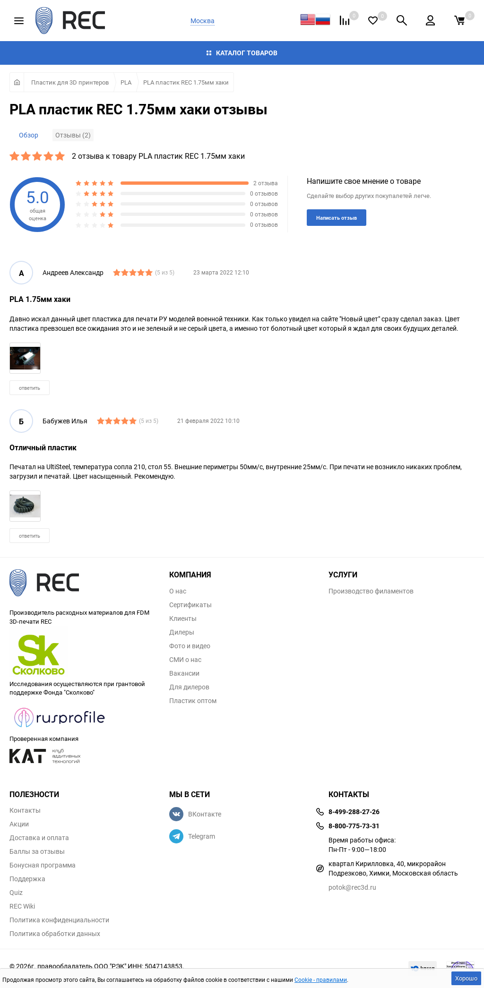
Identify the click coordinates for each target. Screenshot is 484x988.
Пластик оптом (192, 700)
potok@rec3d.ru (352, 887)
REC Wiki (22, 906)
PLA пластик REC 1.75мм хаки (186, 82)
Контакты (25, 810)
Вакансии (184, 673)
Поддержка (27, 879)
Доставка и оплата (39, 837)
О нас (177, 591)
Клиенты (183, 618)
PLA (126, 82)
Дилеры (181, 632)
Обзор (28, 134)
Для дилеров (189, 687)
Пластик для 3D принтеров (70, 82)
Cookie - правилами (320, 979)
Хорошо (466, 978)
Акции (19, 824)
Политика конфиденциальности (59, 920)
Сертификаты (190, 604)
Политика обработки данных (54, 933)
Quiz (16, 892)
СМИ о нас (185, 659)
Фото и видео (189, 646)
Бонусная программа (42, 865)
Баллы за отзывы (37, 851)
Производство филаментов (371, 591)
